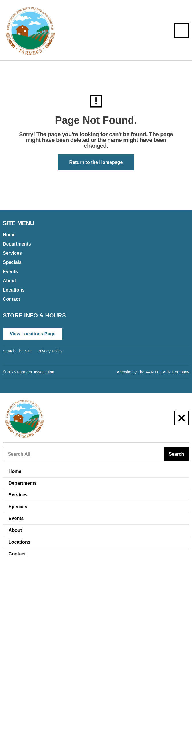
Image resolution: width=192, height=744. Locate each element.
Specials (12, 262)
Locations (14, 289)
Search (176, 454)
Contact (11, 299)
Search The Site (17, 351)
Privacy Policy (49, 351)
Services (12, 253)
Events (10, 271)
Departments (17, 243)
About (9, 280)
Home (9, 234)
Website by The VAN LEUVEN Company (153, 372)
